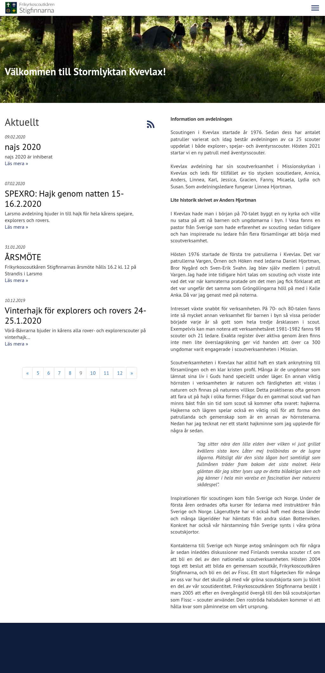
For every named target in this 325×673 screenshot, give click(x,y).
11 (106, 373)
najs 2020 (23, 146)
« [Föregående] (27, 373)
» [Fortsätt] (131, 373)
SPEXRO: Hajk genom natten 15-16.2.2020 (64, 198)
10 (93, 373)
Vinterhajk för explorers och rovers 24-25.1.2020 (75, 315)
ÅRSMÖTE (23, 257)
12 (120, 373)
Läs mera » (16, 163)
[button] (315, 8)
